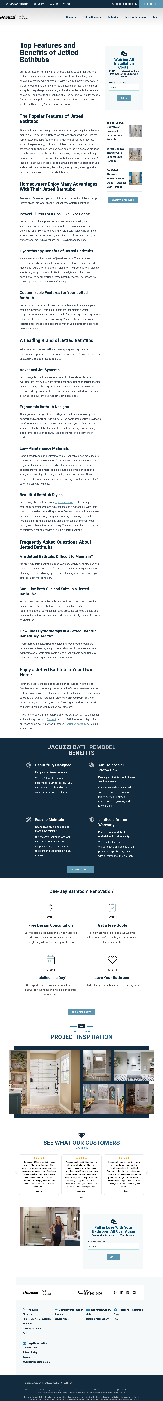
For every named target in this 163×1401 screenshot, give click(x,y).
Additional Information (61, 4)
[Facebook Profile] (128, 1292)
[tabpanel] (81, 1082)
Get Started (151, 4)
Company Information (17, 4)
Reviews (58, 1314)
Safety (156, 17)
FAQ (116, 1319)
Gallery (39, 4)
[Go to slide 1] (81, 1197)
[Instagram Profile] (115, 1292)
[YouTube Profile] (134, 1292)
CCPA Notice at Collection (36, 1361)
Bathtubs (113, 17)
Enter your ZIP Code (117, 83)
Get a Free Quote (80, 869)
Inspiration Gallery (98, 1309)
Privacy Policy (30, 1352)
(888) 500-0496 (92, 1293)
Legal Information (35, 1343)
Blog (116, 1314)
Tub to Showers (92, 17)
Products (30, 1309)
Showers (71, 17)
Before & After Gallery (97, 1319)
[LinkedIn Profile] (122, 1292)
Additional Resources (128, 1309)
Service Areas (61, 1319)
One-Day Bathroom (135, 17)
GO (124, 98)
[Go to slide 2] (82, 1197)
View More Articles (123, 200)
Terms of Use (30, 1347)
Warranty (27, 1357)
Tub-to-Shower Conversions (37, 1319)
